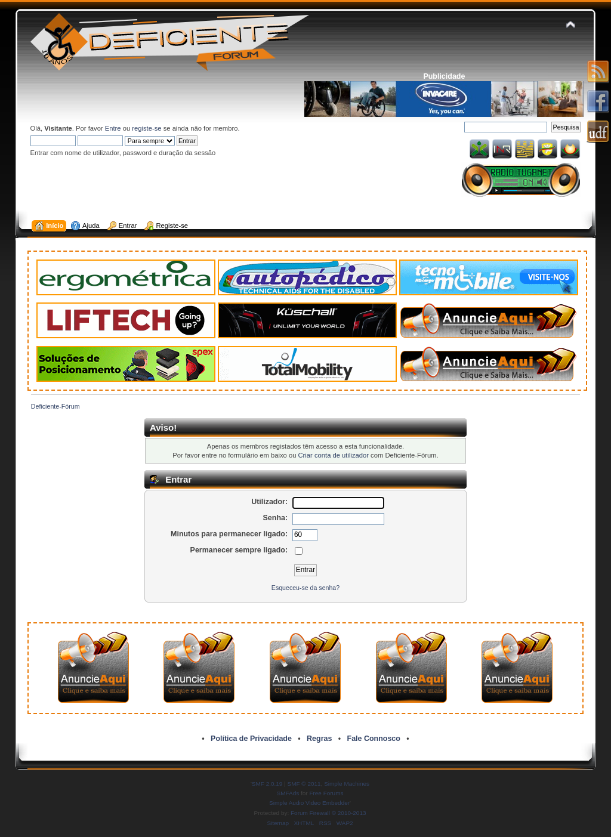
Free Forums (326, 793)
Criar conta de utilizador (333, 455)
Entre (113, 128)
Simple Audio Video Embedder (309, 802)
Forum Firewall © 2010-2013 (328, 813)
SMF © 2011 (304, 783)
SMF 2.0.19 (267, 783)
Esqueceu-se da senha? (305, 587)
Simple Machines (346, 783)
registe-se (146, 128)
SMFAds (288, 793)
